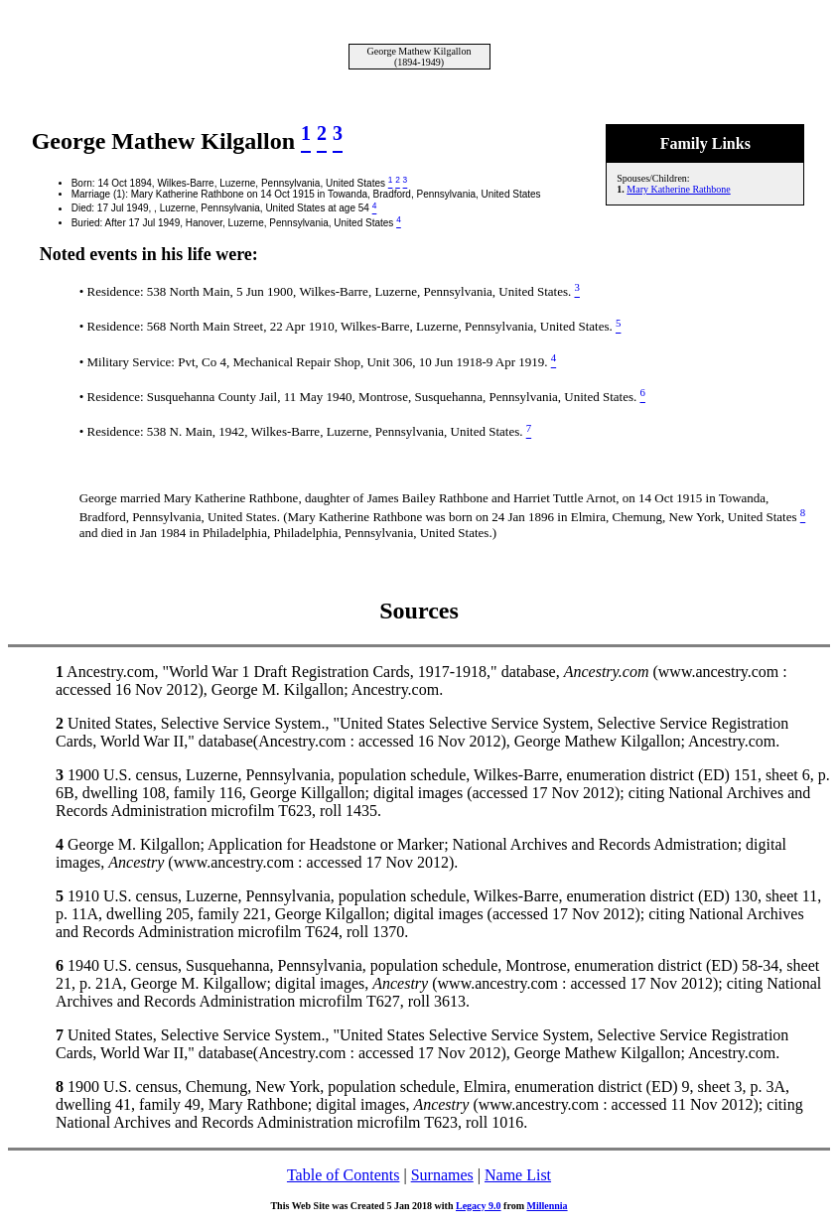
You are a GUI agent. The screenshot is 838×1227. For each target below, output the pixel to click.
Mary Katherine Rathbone (678, 189)
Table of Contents (343, 1174)
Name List (518, 1174)
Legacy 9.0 (478, 1205)
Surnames (442, 1174)
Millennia (546, 1205)
